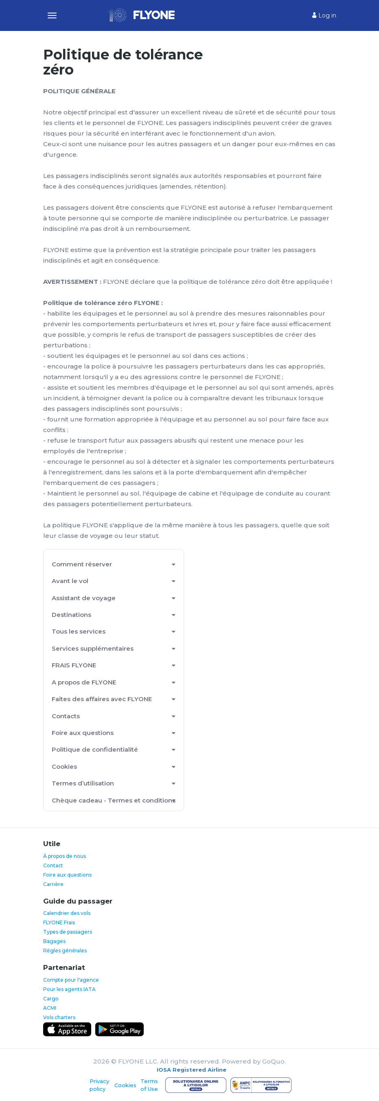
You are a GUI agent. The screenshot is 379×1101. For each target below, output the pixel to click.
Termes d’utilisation (83, 783)
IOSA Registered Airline (191, 1069)
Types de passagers (67, 932)
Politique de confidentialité (95, 749)
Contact (53, 865)
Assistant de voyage (84, 598)
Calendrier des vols (66, 913)
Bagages (54, 941)
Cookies (64, 766)
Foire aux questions (83, 733)
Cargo (51, 999)
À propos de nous (64, 856)
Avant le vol (70, 581)
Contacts (66, 716)
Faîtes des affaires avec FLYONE (102, 699)
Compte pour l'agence (71, 980)
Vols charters (59, 1017)
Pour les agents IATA (69, 989)
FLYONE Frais (59, 922)
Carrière (53, 884)
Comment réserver (82, 564)
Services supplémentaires (93, 648)
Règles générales (65, 950)
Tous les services (78, 631)
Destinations (71, 614)
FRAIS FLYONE (74, 665)
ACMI (49, 1008)
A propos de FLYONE (84, 682)
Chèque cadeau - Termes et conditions (113, 800)
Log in (324, 15)
